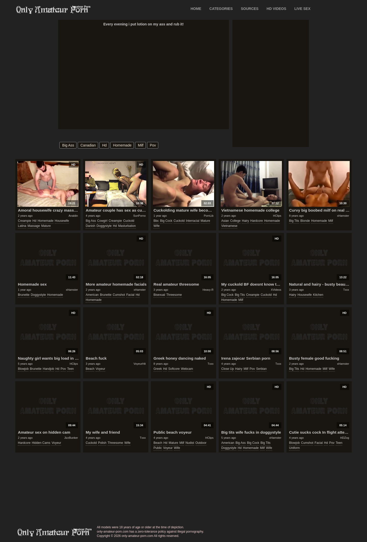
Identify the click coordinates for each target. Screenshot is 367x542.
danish (90, 226)
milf (140, 145)
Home (196, 9)
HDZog (344, 437)
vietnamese (229, 226)
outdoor (200, 443)
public (157, 448)
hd (104, 145)
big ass (68, 145)
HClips (277, 215)
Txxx (346, 289)
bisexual (159, 295)
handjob (48, 369)
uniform (294, 448)
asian (225, 221)
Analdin (73, 215)
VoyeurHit (140, 363)
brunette (23, 295)
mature (46, 226)
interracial (192, 221)
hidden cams (41, 443)
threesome (174, 295)
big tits (294, 221)
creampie (24, 221)
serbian (261, 369)
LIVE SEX (302, 9)
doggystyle (104, 226)
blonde (305, 221)
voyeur (100, 369)
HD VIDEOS (276, 9)
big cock (166, 221)
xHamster (343, 215)
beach (90, 369)
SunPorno (139, 215)
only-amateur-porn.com (53, 532)
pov (153, 145)
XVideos (276, 289)
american (92, 295)
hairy (245, 221)
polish (102, 443)
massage (34, 226)
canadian (88, 145)
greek (157, 369)
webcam (187, 369)
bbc (156, 221)
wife (156, 226)
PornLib (209, 215)
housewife (62, 221)
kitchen (318, 295)
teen (70, 369)
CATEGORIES (221, 9)
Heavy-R (208, 289)
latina (22, 226)
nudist (190, 443)
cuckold (128, 221)
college (235, 221)
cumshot (119, 295)
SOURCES (249, 9)
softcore (174, 369)
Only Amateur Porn (52, 10)
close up (227, 369)
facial (130, 295)
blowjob (23, 369)
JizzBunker (71, 437)
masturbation (127, 226)
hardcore (256, 221)
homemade (122, 145)
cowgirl (102, 221)
